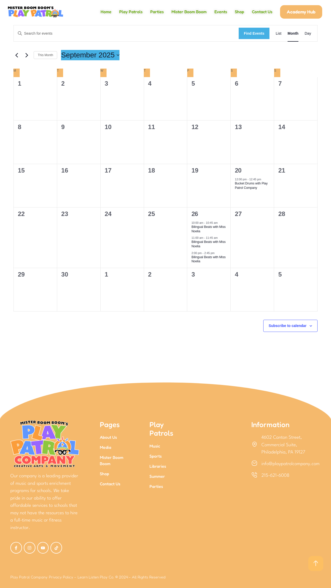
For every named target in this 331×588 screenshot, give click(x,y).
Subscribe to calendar (287, 326)
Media (105, 447)
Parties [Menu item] (157, 11)
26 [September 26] (194, 213)
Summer (157, 476)
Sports (155, 456)
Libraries (157, 466)
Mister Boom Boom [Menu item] (189, 11)
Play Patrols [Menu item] (130, 11)
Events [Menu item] (220, 11)
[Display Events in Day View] (308, 33)
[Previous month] (16, 55)
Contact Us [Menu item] (262, 11)
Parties (156, 486)
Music (154, 446)
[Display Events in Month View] (293, 33)
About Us (108, 437)
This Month (45, 55)
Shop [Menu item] (239, 11)
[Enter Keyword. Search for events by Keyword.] (126, 33)
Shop (104, 473)
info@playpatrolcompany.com (290, 464)
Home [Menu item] (106, 11)
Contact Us (110, 483)
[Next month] (27, 55)
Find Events (254, 33)
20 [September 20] (238, 170)
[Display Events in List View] (278, 33)
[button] (301, 12)
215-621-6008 (275, 475)
